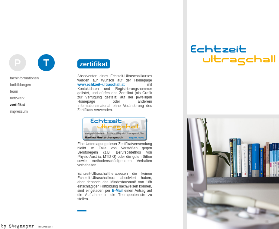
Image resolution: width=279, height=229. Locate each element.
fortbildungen (20, 85)
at (123, 84)
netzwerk (17, 98)
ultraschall (111, 84)
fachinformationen (24, 78)
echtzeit (93, 84)
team (14, 91)
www (81, 84)
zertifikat (17, 105)
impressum (19, 111)
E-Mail (117, 190)
